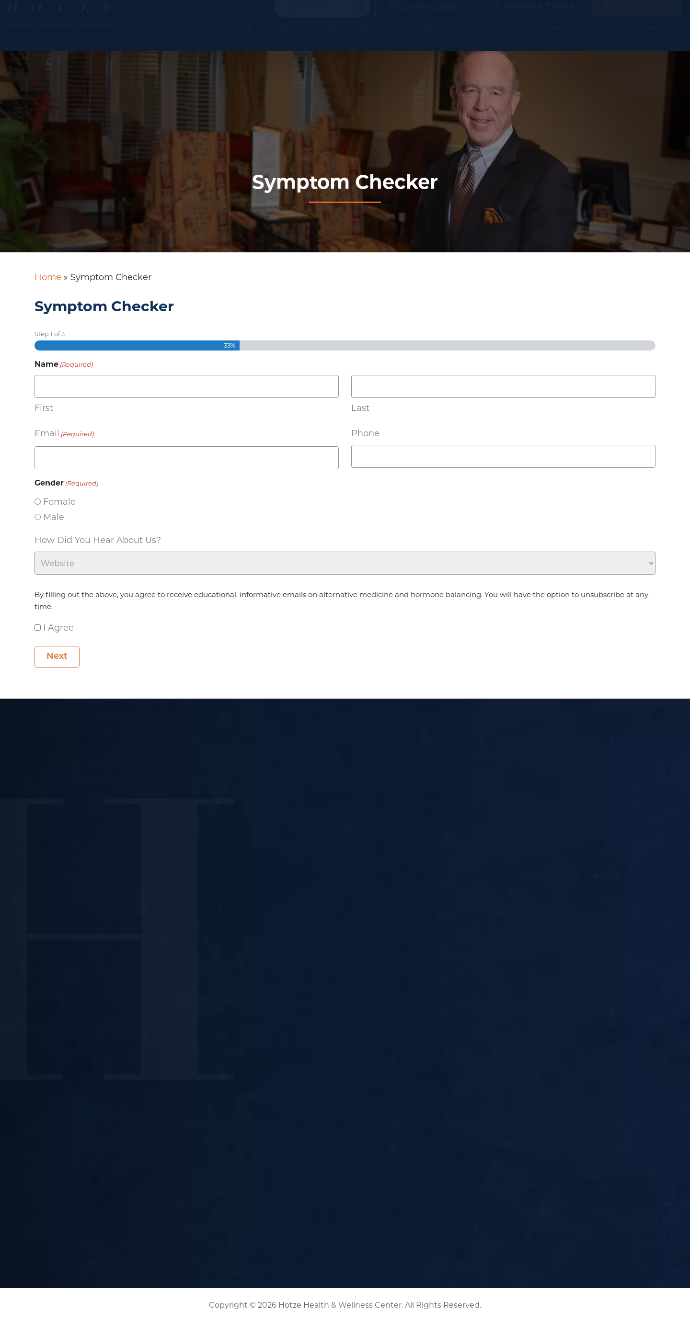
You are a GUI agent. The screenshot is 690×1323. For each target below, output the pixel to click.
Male (53, 517)
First (43, 408)
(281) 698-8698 (637, 15)
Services (380, 38)
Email (64, 434)
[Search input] (318, 16)
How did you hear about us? (97, 540)
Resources (534, 38)
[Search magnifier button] (360, 16)
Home (240, 38)
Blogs (429, 38)
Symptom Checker (305, 38)
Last (360, 408)
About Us (598, 38)
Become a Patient (534, 15)
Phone (365, 433)
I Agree (58, 627)
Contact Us (660, 38)
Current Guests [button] (422, 16)
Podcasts (474, 38)
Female (59, 502)
